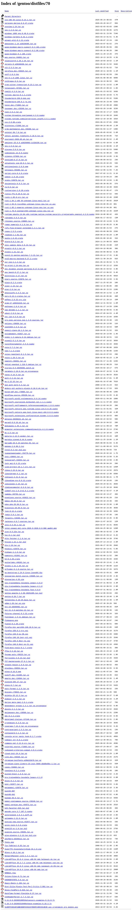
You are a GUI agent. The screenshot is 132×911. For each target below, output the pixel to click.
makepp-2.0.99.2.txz (14, 446)
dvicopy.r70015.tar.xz (15, 692)
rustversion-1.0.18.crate (17, 190)
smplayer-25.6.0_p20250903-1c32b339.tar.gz (25, 142)
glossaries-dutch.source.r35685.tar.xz (23, 576)
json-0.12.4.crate (13, 511)
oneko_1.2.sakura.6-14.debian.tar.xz (22, 337)
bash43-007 (10, 791)
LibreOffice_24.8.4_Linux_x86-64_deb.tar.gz (26, 869)
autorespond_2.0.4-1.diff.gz (18, 815)
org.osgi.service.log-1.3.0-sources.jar (24, 320)
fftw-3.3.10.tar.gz (14, 651)
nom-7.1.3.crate (12, 351)
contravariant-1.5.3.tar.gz (18, 729)
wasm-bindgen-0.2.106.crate (18, 54)
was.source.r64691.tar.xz (17, 57)
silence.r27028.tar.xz (15, 156)
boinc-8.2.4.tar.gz (14, 780)
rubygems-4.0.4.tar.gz (15, 217)
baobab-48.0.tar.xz (14, 798)
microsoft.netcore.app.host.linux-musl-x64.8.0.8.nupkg (32, 412)
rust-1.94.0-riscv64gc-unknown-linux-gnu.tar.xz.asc (30, 204)
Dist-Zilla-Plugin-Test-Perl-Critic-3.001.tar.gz (29, 886)
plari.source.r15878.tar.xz (18, 279)
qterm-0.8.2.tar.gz (14, 241)
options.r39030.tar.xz (15, 323)
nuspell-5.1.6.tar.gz (15, 340)
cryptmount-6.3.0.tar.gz (16, 722)
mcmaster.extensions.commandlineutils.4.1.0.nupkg (29, 429)
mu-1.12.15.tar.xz (13, 381)
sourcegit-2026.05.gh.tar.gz (18, 139)
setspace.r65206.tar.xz (16, 170)
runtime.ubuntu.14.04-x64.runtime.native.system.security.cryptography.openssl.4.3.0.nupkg (49, 214)
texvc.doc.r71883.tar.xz (16, 105)
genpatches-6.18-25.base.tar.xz (20, 600)
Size (117, 11)
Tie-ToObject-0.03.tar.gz (17, 845)
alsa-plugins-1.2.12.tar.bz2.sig (20, 835)
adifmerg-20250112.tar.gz (17, 839)
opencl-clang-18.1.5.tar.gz (18, 330)
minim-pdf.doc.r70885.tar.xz (18, 391)
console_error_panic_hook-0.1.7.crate (23, 736)
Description (126, 11)
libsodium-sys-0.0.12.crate (18, 480)
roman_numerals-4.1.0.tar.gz (18, 224)
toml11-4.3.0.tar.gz (14, 91)
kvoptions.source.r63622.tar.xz (20, 497)
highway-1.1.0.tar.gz (15, 552)
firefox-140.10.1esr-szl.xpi (18, 637)
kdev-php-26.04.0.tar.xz (16, 504)
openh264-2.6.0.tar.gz (15, 327)
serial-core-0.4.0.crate (16, 173)
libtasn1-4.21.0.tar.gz (16, 477)
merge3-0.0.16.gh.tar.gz (16, 422)
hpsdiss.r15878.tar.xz (15, 548)
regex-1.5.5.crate (13, 231)
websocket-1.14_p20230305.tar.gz (20, 43)
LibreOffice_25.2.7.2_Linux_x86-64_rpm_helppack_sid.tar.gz (34, 862)
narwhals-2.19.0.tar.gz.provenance (21, 371)
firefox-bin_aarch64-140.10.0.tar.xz (22, 627)
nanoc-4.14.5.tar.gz (14, 374)
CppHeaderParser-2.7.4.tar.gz (19, 897)
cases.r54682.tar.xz (14, 767)
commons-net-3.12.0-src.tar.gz (19, 743)
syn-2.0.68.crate (13, 122)
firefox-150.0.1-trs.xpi (16, 630)
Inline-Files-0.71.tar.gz (17, 876)
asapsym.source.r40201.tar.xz (19, 832)
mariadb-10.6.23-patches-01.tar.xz (21, 443)
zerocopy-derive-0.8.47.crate (19, 23)
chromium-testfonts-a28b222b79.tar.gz (23, 760)
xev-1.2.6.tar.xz (13, 30)
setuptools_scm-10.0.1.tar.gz (19, 163)
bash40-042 (10, 794)
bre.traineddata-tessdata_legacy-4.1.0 (23, 777)
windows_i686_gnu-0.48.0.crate (19, 33)
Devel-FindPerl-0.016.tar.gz (18, 890)
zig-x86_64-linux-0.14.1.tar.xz (20, 20)
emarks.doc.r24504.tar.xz (17, 678)
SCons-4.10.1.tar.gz (14, 852)
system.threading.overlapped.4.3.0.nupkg (24, 115)
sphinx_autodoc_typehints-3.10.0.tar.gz (24, 136)
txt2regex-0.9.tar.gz (15, 81)
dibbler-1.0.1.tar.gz (15, 699)
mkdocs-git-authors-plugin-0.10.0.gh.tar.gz (26, 388)
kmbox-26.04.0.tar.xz (15, 501)
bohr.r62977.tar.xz (14, 784)
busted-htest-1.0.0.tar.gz (17, 774)
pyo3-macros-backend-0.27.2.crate (21, 258)
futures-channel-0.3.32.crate (19, 613)
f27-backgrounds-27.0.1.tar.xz (19, 661)
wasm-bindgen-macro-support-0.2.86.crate (24, 50)
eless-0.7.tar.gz (13, 685)
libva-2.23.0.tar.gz (14, 470)
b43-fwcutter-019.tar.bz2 (17, 808)
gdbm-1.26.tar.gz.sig (15, 603)
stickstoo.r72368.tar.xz (16, 125)
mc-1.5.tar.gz (11, 432)
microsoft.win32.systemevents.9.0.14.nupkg (25, 398)
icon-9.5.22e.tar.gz (14, 531)
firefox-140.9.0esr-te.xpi (17, 641)
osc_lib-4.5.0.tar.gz (15, 316)
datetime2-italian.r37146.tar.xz (20, 719)
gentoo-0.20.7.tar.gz (15, 596)
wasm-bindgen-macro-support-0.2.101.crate (25, 47)
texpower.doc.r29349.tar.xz (18, 108)
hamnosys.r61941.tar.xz (16, 555)
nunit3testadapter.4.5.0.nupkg (19, 344)
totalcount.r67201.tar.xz (17, 88)
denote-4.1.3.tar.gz (14, 709)
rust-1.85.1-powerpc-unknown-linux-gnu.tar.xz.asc (29, 207)
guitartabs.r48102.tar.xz (17, 562)
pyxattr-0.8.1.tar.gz (15, 248)
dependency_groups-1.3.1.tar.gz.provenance (25, 705)
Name (7, 11)
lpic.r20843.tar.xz (14, 456)
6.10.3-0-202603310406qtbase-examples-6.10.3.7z (28, 903)
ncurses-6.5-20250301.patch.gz (19, 368)
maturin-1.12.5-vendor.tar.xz (19, 436)
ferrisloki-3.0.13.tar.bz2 (17, 658)
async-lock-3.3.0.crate (16, 825)
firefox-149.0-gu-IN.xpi (16, 634)
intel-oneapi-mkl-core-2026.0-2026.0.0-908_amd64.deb (31, 528)
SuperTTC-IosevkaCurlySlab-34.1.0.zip (23, 849)
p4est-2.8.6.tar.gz (14, 313)
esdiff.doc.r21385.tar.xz (17, 675)
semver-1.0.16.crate (14, 176)
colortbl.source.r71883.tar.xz (19, 746)
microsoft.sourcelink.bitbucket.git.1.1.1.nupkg (28, 402)
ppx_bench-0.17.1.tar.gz (16, 272)
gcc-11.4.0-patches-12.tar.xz (19, 610)
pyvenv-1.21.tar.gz (14, 252)
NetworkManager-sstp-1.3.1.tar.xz (21, 856)
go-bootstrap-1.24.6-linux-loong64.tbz (23, 572)
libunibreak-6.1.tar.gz (16, 473)
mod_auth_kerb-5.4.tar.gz (17, 385)
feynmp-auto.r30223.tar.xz (17, 654)
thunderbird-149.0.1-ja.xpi (18, 101)
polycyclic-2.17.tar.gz (16, 275)
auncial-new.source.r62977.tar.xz (21, 821)
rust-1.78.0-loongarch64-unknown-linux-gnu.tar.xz (29, 211)
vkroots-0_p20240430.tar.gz (18, 64)
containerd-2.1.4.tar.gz (16, 733)
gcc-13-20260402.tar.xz (16, 606)
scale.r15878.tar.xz (14, 180)
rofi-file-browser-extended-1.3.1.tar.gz (24, 228)
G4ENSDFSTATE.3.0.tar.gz (16, 879)
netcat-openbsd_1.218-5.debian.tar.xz (23, 364)
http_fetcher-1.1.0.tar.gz (17, 538)
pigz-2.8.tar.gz (12, 289)
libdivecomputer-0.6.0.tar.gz (19, 487)
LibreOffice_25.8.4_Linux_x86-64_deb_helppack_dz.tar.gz (32, 859)
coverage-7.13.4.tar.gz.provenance (21, 726)
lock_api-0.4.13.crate (15, 463)
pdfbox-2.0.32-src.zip (15, 299)
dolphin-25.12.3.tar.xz (16, 695)
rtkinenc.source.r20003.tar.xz (19, 221)
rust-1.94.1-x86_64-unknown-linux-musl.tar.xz (27, 200)
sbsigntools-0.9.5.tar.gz (17, 183)
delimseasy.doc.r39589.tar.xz (19, 712)
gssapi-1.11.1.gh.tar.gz (16, 566)
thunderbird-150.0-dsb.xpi (17, 98)
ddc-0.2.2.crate (12, 716)
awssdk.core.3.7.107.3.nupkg (18, 811)
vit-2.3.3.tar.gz (13, 67)
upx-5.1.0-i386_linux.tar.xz (18, 78)
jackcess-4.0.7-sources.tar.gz (19, 521)
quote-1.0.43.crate (14, 238)
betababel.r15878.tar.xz (16, 787)
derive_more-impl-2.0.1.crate (19, 702)
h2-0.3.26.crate (12, 559)
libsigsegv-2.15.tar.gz (16, 484)
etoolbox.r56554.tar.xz (16, 668)
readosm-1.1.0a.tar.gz (15, 234)
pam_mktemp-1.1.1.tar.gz (16, 310)
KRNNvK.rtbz (10, 873)
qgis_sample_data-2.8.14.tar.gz (20, 245)
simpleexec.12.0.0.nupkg (16, 153)
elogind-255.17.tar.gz (15, 682)
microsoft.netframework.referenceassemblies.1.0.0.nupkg (32, 405)
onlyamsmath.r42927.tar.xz (17, 333)
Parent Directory (13, 16)
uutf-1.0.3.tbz (12, 74)
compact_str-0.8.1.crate (16, 740)
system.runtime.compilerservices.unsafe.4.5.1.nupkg (30, 118)
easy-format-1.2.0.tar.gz (17, 688)
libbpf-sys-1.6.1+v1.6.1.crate (19, 490)
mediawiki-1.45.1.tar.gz (16, 426)
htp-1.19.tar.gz (12, 545)
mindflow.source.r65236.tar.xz (19, 395)
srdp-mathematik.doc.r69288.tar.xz (21, 129)
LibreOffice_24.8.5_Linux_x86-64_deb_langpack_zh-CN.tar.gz (34, 866)
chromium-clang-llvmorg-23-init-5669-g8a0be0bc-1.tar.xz (32, 763)
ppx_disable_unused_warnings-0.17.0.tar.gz (25, 269)
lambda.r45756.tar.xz (15, 494)
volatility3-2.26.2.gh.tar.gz (19, 60)
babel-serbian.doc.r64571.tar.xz (20, 804)
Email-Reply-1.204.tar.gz (17, 883)
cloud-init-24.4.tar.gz (16, 753)
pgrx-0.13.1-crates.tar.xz (17, 296)
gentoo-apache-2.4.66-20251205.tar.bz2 (23, 593)
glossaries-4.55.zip (14, 579)
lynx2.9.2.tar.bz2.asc (15, 449)
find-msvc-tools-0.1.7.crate (18, 647)
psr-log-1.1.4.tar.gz (15, 262)
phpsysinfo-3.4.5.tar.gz (16, 293)
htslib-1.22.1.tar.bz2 (15, 542)
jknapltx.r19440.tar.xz (16, 518)
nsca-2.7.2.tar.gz (13, 347)
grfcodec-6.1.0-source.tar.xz (19, 569)
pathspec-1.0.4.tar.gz (15, 306)
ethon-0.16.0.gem (13, 671)
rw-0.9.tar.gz (11, 187)
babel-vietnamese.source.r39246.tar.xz (23, 801)
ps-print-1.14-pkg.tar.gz (17, 265)
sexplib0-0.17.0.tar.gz (16, 159)
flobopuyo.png (11, 620)
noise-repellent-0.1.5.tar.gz (19, 354)
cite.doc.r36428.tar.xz (16, 757)
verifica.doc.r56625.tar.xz (18, 71)
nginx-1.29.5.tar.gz (14, 357)
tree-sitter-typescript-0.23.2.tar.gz (23, 84)
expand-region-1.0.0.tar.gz (18, 664)
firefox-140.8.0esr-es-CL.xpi (19, 644)
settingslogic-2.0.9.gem (16, 166)
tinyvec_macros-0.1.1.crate (18, 95)
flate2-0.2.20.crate (14, 624)
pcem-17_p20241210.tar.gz (17, 303)
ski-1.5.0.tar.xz (13, 146)
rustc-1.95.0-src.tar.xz (16, 197)
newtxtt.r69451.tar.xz (15, 361)
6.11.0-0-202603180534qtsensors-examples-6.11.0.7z (30, 900)
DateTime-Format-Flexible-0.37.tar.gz (23, 893)
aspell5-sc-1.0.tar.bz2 (16, 828)
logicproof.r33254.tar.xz (17, 460)
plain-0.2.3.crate (13, 282)
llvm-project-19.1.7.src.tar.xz (20, 467)
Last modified (101, 11)
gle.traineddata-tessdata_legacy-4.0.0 (23, 583)
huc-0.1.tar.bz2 (12, 535)
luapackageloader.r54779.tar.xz (20, 453)
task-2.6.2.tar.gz (13, 112)
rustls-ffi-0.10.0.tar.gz (17, 194)
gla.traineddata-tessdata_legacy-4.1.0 (23, 586)
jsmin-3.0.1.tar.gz (14, 514)
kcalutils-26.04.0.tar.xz (17, 507)
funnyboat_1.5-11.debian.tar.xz (20, 617)
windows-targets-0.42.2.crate (19, 37)
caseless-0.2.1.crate (15, 770)
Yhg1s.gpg (9, 842)
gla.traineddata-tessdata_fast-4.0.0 (22, 589)
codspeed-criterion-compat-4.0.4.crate (23, 750)
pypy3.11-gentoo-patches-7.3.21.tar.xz (23, 255)
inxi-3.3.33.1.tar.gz (15, 525)
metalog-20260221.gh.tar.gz (18, 419)
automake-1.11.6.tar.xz (16, 818)
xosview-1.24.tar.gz (14, 26)
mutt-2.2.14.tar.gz (14, 378)
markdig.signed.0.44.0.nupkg (18, 439)
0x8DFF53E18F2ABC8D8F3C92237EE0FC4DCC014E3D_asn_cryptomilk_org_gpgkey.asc (41, 907)
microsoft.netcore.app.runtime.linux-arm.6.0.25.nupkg (31, 409)
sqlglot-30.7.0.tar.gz (15, 132)
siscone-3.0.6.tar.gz (15, 149)
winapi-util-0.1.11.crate (17, 40)
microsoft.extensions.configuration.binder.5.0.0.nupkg (32, 415)
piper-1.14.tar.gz (13, 286)
